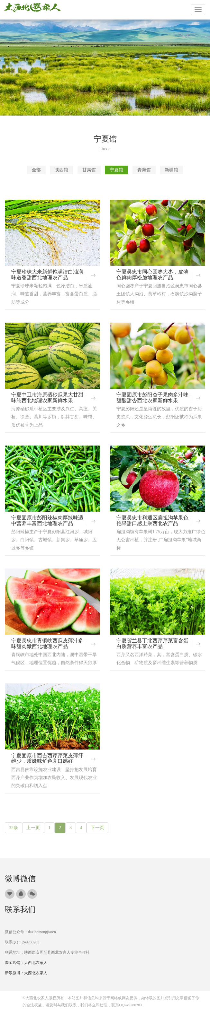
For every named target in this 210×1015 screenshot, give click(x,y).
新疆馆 (171, 170)
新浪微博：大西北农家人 (26, 973)
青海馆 (144, 170)
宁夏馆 (116, 170)
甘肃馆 (89, 170)
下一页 (97, 827)
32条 (13, 827)
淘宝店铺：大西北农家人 (26, 962)
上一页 (33, 827)
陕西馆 (61, 170)
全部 (36, 170)
